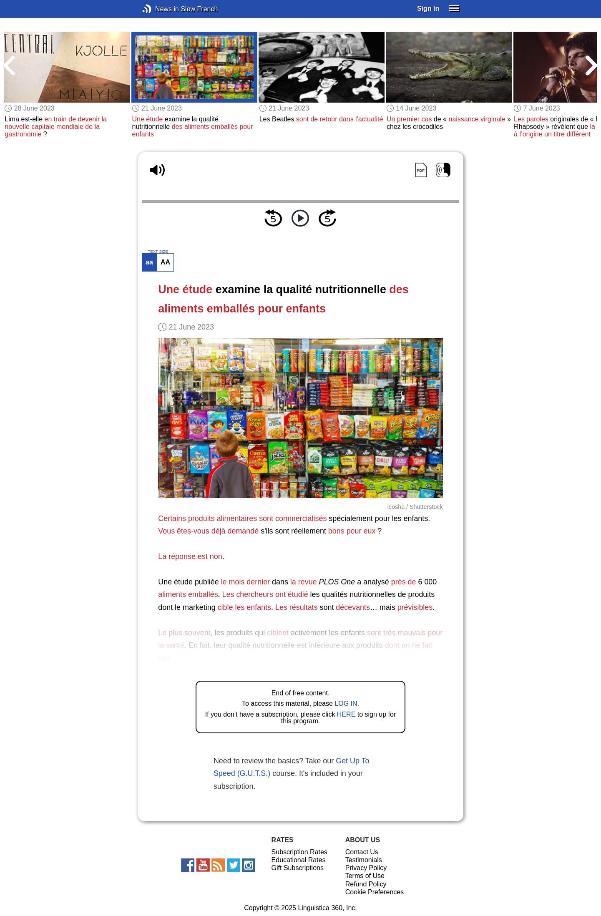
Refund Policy (366, 884)
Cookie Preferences (374, 892)
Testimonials (363, 859)
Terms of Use (365, 875)
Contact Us (361, 852)
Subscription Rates (299, 852)
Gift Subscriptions (298, 867)
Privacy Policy (366, 867)
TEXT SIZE (158, 251)
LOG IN (345, 703)
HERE (346, 714)
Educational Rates (299, 859)
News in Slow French (159, 9)
